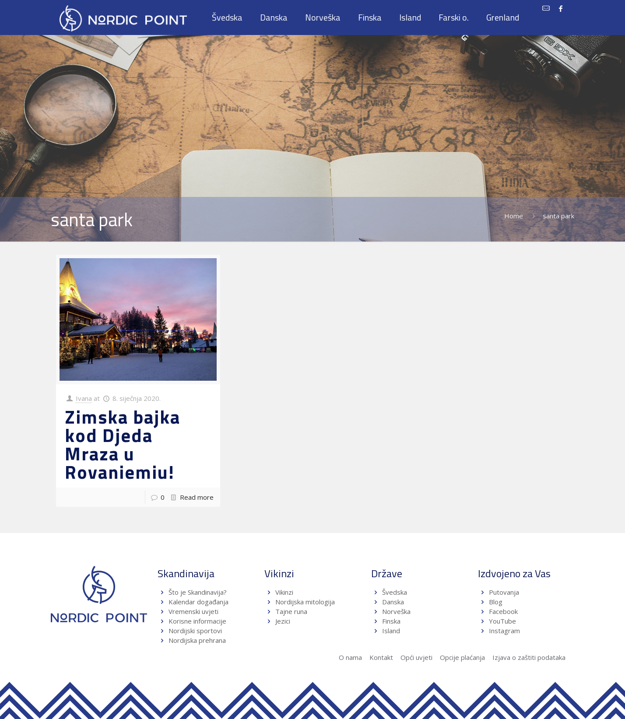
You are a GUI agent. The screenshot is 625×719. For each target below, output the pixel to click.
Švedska (394, 592)
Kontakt (381, 657)
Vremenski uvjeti (193, 611)
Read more (197, 497)
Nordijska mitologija (305, 601)
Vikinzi (284, 592)
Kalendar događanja (198, 601)
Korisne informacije (197, 621)
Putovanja (504, 592)
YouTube (501, 621)
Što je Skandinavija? (198, 592)
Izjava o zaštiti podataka (528, 657)
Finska (391, 621)
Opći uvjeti (416, 657)
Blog (495, 601)
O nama (350, 657)
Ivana (84, 398)
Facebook (503, 611)
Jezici (282, 621)
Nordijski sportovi (195, 630)
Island (391, 630)
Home (513, 215)
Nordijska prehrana (197, 640)
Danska (393, 601)
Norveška (396, 611)
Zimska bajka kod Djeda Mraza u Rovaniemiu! (122, 444)
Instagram (504, 630)
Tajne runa (291, 611)
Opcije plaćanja (462, 657)
